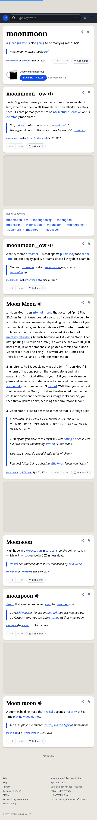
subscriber (16, 272)
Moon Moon (34, 225)
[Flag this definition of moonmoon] (88, 32)
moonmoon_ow (14, 138)
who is (25, 43)
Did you (22, 613)
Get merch (81, 61)
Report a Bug (10, 803)
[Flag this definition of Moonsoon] (89, 540)
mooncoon (13, 225)
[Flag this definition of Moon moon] (89, 701)
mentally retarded (18, 337)
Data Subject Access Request (66, 787)
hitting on (70, 439)
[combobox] (45, 17)
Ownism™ (26, 572)
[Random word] (76, 18)
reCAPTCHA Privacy (61, 791)
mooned (62, 604)
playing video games (26, 716)
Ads (5, 778)
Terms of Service (12, 791)
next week (75, 564)
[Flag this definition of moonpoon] (89, 594)
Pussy (10, 604)
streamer (32, 254)
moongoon (64, 220)
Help (5, 782)
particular (51, 550)
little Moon (57, 463)
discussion (75, 112)
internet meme (42, 312)
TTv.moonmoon (30, 733)
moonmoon (12, 60)
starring (54, 617)
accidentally (14, 386)
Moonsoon (52, 230)
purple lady (67, 254)
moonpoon (54, 225)
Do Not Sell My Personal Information (69, 799)
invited (52, 386)
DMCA (6, 795)
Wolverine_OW (34, 280)
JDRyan (25, 625)
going (40, 43)
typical (68, 725)
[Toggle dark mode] (85, 18)
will (48, 564)
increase (25, 555)
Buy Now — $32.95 (33, 78)
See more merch (57, 78)
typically (49, 712)
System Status (58, 782)
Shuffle (48, 756)
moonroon (33, 230)
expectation (34, 550)
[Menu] (91, 18)
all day (48, 725)
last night (61, 125)
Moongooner (75, 225)
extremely (13, 117)
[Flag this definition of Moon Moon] (89, 302)
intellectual (59, 112)
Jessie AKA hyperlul (36, 138)
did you (20, 125)
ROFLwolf (27, 472)
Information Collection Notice (66, 778)
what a (58, 725)
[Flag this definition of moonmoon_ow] (89, 92)
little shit (51, 444)
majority (71, 712)
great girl (15, 43)
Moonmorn (13, 230)
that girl (51, 613)
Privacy (7, 787)
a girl (48, 604)
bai (46, 52)
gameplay (79, 130)
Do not (14, 564)
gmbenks (27, 60)
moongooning (42, 220)
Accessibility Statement (15, 799)
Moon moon (12, 733)
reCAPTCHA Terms (60, 795)
